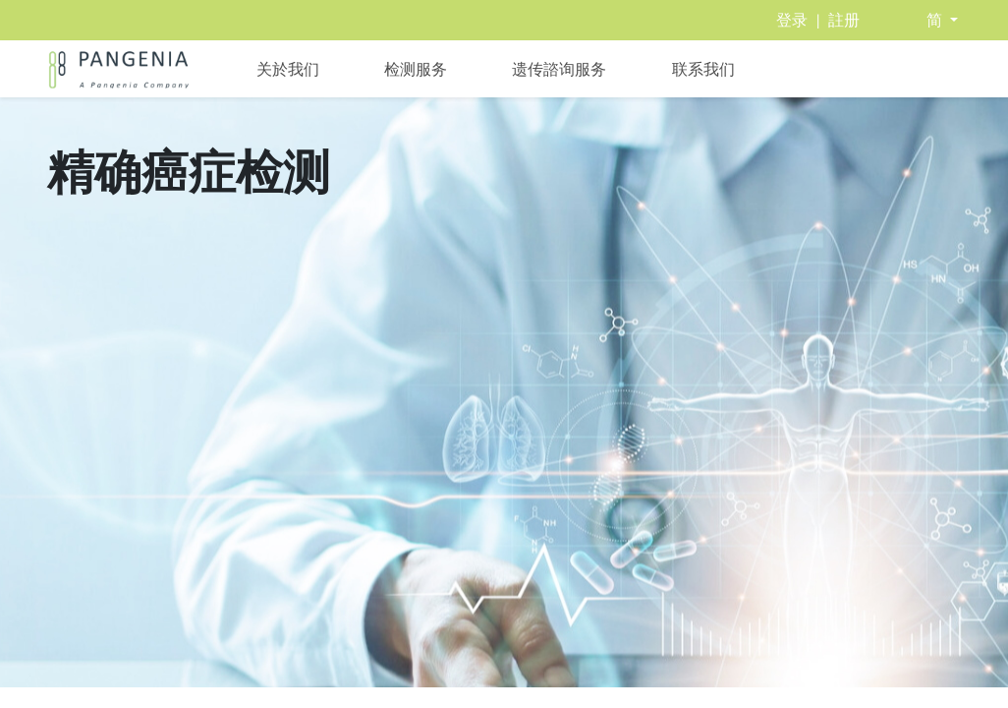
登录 (792, 20)
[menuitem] (288, 68)
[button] (942, 20)
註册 (844, 20)
